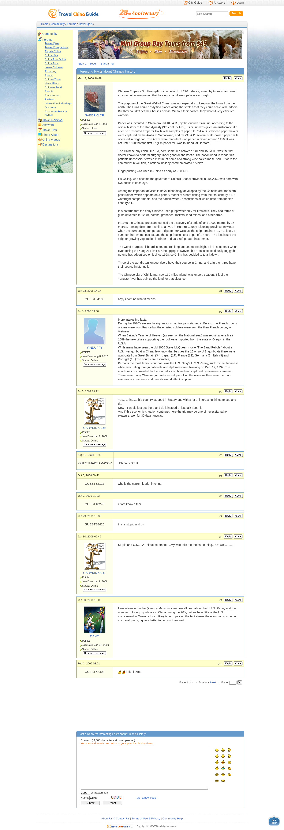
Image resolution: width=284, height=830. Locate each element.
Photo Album (50, 134)
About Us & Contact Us (115, 818)
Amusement (52, 95)
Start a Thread (87, 63)
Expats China (53, 51)
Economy (50, 71)
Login (240, 2)
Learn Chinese (54, 67)
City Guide (195, 2)
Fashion (50, 99)
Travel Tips (49, 130)
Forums (71, 24)
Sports (49, 75)
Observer (50, 107)
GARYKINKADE (94, 427)
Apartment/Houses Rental (56, 113)
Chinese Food (53, 87)
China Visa (51, 55)
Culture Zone (53, 79)
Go (240, 682)
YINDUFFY (94, 347)
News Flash (52, 83)
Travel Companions (56, 47)
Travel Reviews (52, 120)
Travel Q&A (85, 24)
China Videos (51, 139)
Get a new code (146, 797)
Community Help (172, 818)
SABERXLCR (94, 115)
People (49, 91)
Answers (219, 2)
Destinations (50, 144)
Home (45, 24)
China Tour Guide (55, 59)
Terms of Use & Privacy (146, 818)
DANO (94, 636)
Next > (214, 682)
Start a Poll (107, 63)
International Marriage (58, 103)
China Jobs (52, 63)
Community (58, 24)
